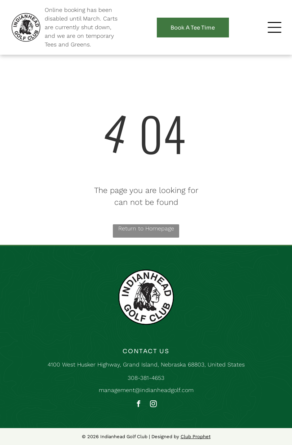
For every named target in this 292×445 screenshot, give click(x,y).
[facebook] (139, 405)
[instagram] (154, 405)
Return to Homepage (146, 228)
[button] (274, 27)
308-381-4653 (146, 377)
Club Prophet (196, 436)
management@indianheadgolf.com (146, 390)
